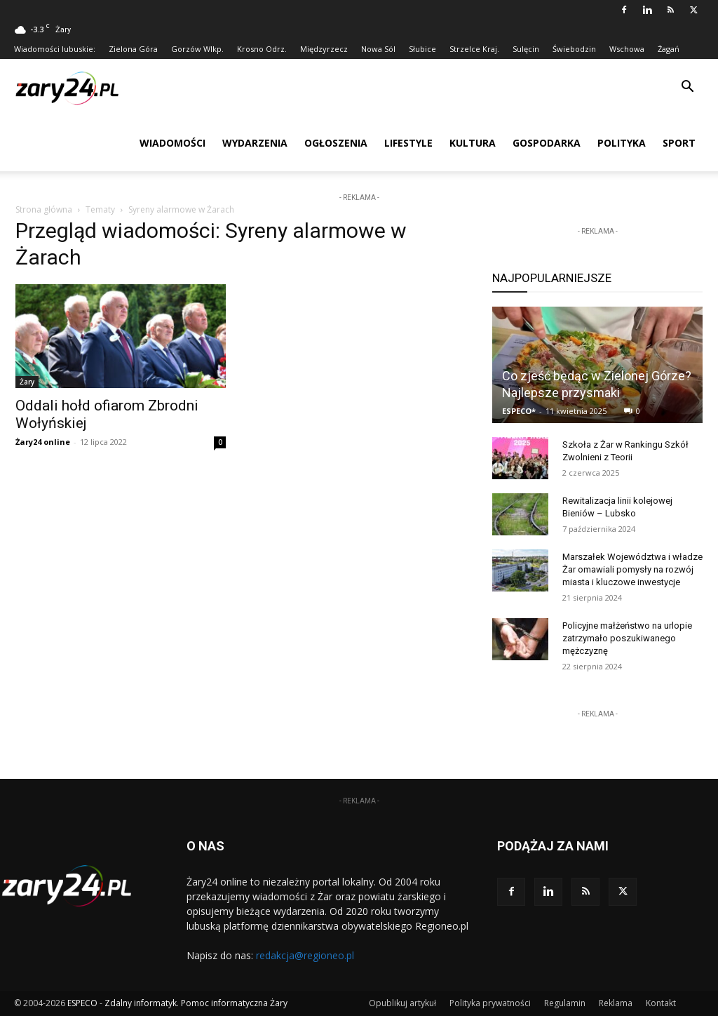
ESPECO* (519, 411)
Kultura (472, 142)
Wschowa (626, 49)
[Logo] (77, 87)
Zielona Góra (133, 49)
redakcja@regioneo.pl (305, 955)
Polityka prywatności (490, 1003)
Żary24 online (42, 441)
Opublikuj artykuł (402, 1003)
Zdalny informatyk (140, 1003)
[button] (687, 88)
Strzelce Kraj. (474, 49)
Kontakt (661, 1003)
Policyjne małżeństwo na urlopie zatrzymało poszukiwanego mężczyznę (627, 638)
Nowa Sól (378, 49)
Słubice (422, 49)
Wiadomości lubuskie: (54, 49)
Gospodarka (547, 142)
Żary (27, 382)
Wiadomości (172, 142)
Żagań (668, 49)
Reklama (615, 1003)
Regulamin (564, 1003)
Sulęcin (526, 49)
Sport (679, 142)
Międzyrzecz (324, 49)
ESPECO (82, 1003)
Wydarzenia (254, 142)
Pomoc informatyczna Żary (234, 1003)
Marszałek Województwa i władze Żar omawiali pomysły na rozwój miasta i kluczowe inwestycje (632, 569)
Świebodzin (574, 49)
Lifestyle (408, 142)
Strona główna (43, 209)
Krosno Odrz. (262, 49)
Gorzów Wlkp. (197, 49)
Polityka (621, 142)
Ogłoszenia (335, 142)
